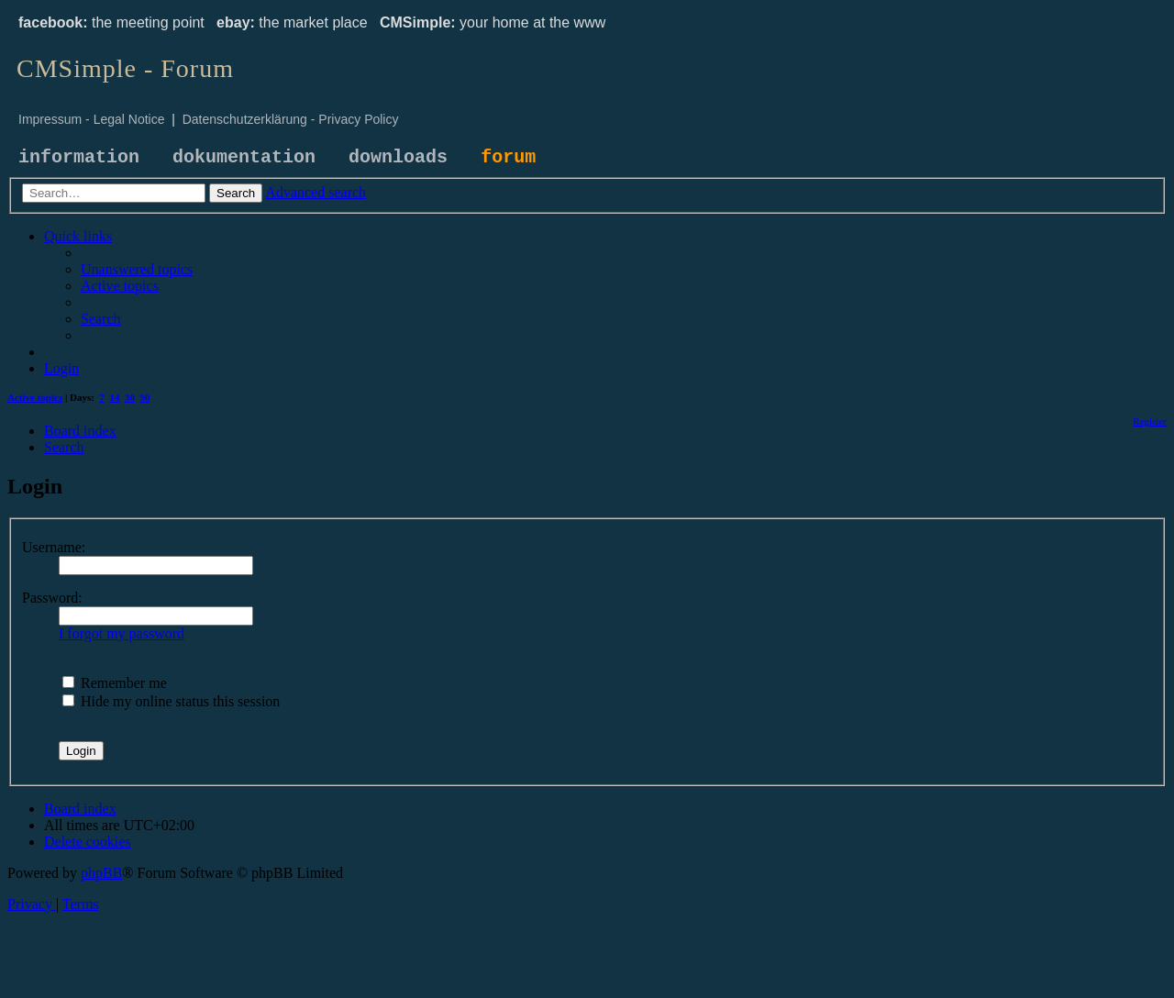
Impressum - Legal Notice (91, 119)
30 (130, 397)
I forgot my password (121, 633)
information (78, 157)
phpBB (101, 873)
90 (145, 397)
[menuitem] (137, 269)
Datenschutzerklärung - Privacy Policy (291, 119)
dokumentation (244, 157)
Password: (52, 597)
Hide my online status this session (171, 701)
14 (115, 397)
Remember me (114, 683)
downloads (398, 157)
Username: (53, 547)
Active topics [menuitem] (34, 397)
